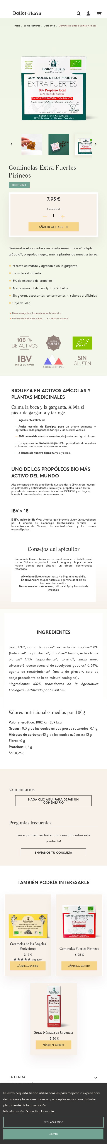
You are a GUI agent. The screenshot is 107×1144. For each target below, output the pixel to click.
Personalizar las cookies (40, 1111)
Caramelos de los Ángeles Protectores (28, 946)
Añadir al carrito (53, 227)
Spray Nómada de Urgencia (53, 1033)
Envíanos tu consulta (53, 852)
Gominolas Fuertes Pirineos (79, 949)
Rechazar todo (53, 1122)
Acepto (53, 1133)
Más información (13, 1111)
